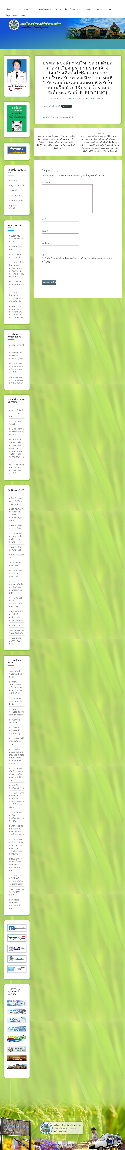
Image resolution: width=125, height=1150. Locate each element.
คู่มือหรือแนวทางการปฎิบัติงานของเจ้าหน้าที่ (16, 501)
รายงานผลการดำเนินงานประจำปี (16, 284)
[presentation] (61, 273)
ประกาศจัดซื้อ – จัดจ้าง (42, 9)
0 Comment (98, 98)
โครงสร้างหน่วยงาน (73, 9)
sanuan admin (82, 98)
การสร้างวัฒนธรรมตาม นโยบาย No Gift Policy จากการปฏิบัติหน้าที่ (16, 687)
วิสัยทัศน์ (13, 190)
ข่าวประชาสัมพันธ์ (23, 9)
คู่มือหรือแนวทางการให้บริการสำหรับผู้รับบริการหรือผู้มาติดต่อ (16, 515)
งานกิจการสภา (15, 625)
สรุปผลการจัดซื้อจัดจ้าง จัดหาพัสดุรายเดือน (16, 431)
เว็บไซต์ (45, 243)
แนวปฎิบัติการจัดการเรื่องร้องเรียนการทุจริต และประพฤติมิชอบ (15, 864)
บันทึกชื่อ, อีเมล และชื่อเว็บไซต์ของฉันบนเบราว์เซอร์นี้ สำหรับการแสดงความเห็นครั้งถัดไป (77, 260)
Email (23, 15)
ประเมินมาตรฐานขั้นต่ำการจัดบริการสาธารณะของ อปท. (16, 587)
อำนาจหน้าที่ (14, 195)
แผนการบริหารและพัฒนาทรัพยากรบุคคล (16, 355)
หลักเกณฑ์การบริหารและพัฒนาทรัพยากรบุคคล (16, 380)
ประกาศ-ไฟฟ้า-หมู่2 (51, 106)
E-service (100, 9)
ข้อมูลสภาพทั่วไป (16, 185)
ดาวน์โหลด (66, 106)
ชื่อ (44, 219)
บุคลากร (87, 9)
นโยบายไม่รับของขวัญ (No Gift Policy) (16, 674)
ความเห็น (46, 182)
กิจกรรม (58, 9)
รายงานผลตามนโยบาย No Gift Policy (16, 701)
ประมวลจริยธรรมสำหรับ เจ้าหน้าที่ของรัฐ (16, 712)
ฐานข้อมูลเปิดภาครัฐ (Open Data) (15, 641)
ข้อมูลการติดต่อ (11, 15)
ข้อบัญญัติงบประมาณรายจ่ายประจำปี (16, 239)
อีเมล (45, 231)
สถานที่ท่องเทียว (16, 200)
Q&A (109, 9)
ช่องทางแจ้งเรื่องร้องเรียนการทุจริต (16, 892)
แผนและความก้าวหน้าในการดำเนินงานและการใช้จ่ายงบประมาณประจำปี (16, 312)
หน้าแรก (8, 9)
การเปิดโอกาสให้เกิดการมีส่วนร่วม (16, 741)
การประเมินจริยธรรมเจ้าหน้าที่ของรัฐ (14, 730)
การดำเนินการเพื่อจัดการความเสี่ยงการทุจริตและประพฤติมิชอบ (16, 774)
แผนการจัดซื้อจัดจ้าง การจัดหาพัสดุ (16, 413)
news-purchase (52, 117)
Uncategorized (66, 117)
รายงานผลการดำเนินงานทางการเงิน (15, 573)
